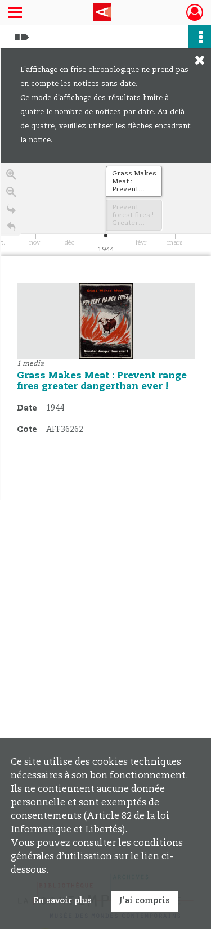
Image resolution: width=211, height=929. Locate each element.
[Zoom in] (11, 176)
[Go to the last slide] (11, 211)
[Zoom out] (11, 193)
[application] (106, 209)
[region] (106, 331)
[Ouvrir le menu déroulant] (15, 13)
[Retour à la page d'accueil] (11, 228)
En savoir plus (62, 901)
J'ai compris (144, 901)
